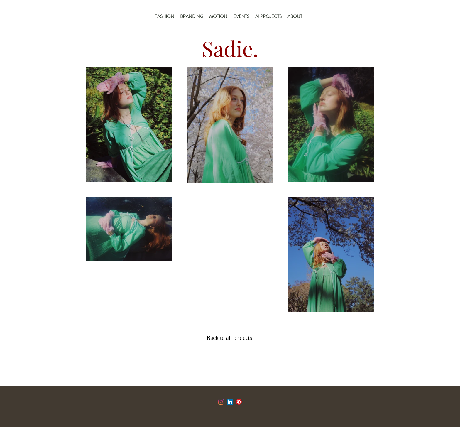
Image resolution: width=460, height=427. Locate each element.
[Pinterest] (239, 402)
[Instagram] (221, 402)
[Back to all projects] (231, 338)
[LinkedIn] (230, 402)
